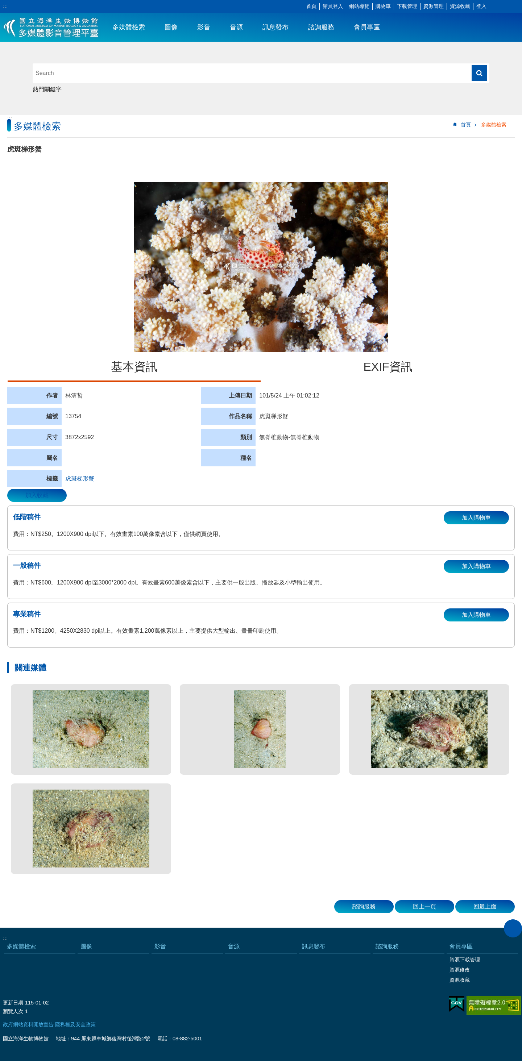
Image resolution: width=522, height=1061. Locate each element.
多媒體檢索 (128, 27)
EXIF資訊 (387, 366)
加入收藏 (37, 495)
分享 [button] (505, 6)
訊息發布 (275, 27)
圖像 (171, 27)
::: (5, 6)
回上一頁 (424, 906)
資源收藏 (460, 6)
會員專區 (367, 27)
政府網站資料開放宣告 (28, 1024)
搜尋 (479, 73)
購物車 (383, 6)
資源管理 (433, 6)
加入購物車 (476, 518)
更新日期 (13, 1003)
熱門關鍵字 (47, 89)
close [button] (513, 928)
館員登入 (333, 6)
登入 (481, 6)
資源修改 (460, 970)
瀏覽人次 (13, 1011)
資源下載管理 (465, 959)
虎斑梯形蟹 (79, 478)
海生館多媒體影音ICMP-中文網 (51, 27)
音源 (236, 27)
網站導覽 (359, 6)
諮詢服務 (321, 27)
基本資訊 (134, 366)
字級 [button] (494, 6)
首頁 (311, 6)
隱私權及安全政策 (75, 1024)
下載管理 (407, 6)
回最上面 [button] (485, 906)
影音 (203, 27)
